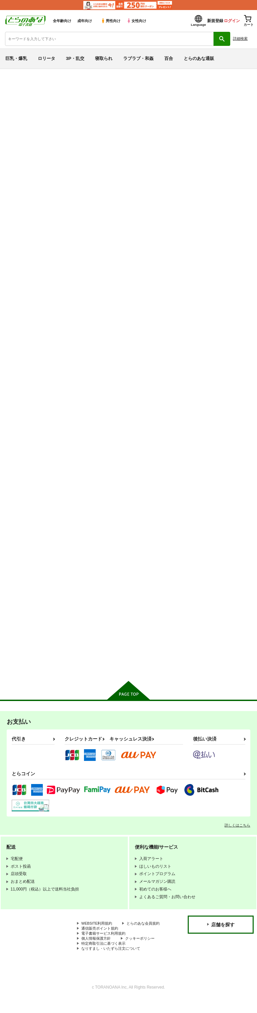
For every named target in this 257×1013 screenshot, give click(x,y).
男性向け (110, 20)
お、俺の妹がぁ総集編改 (149, 451)
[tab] (130, 185)
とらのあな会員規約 (99, 933)
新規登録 (215, 20)
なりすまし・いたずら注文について (113, 961)
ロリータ (46, 58)
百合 (168, 58)
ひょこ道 (177, 112)
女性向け (136, 20)
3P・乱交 (75, 58)
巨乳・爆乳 (16, 58)
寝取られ (103, 58)
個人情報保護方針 (97, 950)
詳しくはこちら (237, 830)
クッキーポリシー (144, 950)
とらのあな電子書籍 (19, 74)
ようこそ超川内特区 (220, 112)
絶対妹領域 (70, 451)
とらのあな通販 (199, 58)
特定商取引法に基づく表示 (105, 956)
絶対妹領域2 (203, 294)
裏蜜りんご (202, 451)
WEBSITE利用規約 (98, 928)
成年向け (84, 21)
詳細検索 (240, 38)
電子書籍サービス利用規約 (105, 945)
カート (103, 344)
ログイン (232, 20)
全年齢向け (62, 21)
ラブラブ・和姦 (138, 58)
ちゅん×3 (156, 112)
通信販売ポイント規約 (101, 939)
